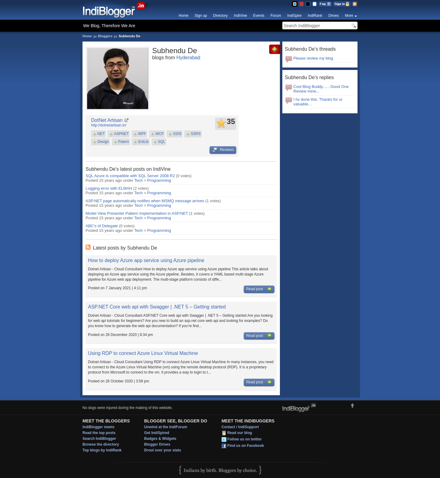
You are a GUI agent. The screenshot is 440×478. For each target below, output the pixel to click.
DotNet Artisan (107, 120)
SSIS (177, 134)
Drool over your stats (162, 450)
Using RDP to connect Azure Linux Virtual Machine (143, 353)
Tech (138, 180)
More (349, 15)
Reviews (223, 150)
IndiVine (240, 15)
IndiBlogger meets (98, 427)
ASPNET (121, 134)
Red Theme (301, 4)
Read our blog (239, 433)
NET (101, 134)
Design (103, 142)
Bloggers (105, 36)
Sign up (201, 15)
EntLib (143, 142)
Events (259, 15)
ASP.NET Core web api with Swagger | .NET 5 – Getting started (157, 306)
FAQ (325, 4)
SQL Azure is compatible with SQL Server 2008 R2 (130, 175)
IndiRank (315, 15)
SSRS (196, 134)
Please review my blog (313, 58)
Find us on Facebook (245, 446)
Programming (159, 180)
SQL (161, 142)
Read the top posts (99, 433)
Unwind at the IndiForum (165, 427)
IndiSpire (294, 15)
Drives (333, 15)
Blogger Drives (157, 444)
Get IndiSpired (156, 433)
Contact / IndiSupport (240, 427)
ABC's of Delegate (102, 226)
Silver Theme (308, 4)
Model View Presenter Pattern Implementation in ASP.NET (137, 213)
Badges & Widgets (160, 438)
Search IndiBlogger (99, 438)
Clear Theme (314, 4)
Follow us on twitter (244, 439)
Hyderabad (188, 57)
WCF (160, 134)
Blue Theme (294, 4)
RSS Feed (355, 4)
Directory (220, 15)
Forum (275, 15)
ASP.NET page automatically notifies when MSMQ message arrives (145, 201)
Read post (259, 289)
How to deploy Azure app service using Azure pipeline (146, 260)
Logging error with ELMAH (109, 188)
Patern (123, 142)
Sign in (342, 4)
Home (184, 15)
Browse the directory (100, 444)
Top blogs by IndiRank (102, 450)
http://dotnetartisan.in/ (108, 125)
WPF (142, 134)
